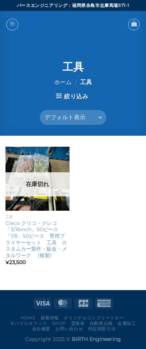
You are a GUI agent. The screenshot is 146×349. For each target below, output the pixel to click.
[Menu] (12, 24)
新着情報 (50, 317)
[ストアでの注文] (73, 117)
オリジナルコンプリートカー (94, 317)
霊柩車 (78, 323)
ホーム (63, 82)
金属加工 (126, 323)
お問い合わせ (69, 328)
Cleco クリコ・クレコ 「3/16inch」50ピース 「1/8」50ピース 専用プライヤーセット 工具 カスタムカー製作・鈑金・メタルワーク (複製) (36, 239)
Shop (59, 323)
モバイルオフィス (28, 323)
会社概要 (41, 328)
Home (27, 317)
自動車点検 (101, 323)
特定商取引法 (102, 328)
